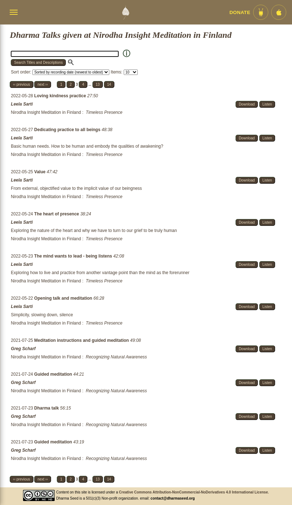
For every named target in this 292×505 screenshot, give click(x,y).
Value (40, 171)
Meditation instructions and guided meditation (82, 340)
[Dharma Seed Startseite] (125, 12)
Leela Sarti (22, 104)
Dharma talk (47, 408)
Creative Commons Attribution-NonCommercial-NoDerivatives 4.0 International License (193, 492)
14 (109, 84)
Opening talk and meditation (63, 298)
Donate (239, 12)
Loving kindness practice (60, 95)
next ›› (42, 84)
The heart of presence (57, 213)
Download (247, 104)
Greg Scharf (23, 348)
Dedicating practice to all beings (67, 129)
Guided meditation (53, 374)
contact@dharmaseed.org (173, 498)
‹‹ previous (21, 84)
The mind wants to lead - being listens (73, 256)
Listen (267, 104)
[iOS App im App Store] (278, 12)
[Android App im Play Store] (260, 12)
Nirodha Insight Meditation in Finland (46, 112)
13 (98, 84)
